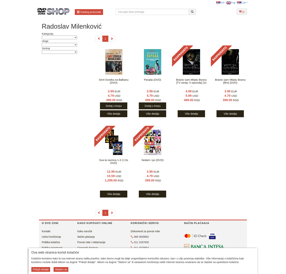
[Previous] (99, 39)
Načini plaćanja (86, 236)
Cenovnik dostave (87, 247)
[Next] (111, 39)
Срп (241, 2)
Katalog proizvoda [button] (89, 12)
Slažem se (61, 269)
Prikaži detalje (41, 269)
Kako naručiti (84, 231)
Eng (230, 2)
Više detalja (113, 113)
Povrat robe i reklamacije (91, 242)
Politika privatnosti (52, 247)
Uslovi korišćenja (51, 236)
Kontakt (46, 231)
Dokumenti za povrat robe (145, 231)
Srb (220, 2)
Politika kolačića (51, 242)
